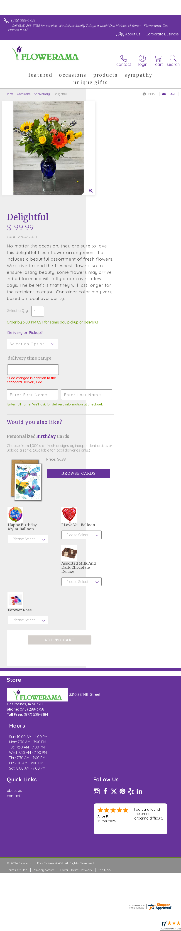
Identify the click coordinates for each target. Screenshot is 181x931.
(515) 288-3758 (23, 20)
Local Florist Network (76, 740)
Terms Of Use (17, 740)
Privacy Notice (44, 740)
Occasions (23, 94)
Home (10, 94)
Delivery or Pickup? (111, 238)
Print (150, 94)
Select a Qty (103, 212)
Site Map (104, 740)
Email (169, 94)
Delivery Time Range (108, 269)
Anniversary (42, 94)
